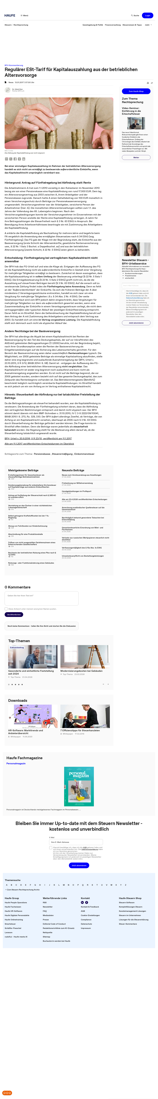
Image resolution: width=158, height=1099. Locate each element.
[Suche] (135, 15)
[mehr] (148, 25)
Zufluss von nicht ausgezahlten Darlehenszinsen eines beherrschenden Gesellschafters (31, 543)
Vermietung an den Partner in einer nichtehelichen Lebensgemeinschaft (30, 506)
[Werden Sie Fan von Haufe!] (86, 902)
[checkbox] (6, 608)
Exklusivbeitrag (17, 647)
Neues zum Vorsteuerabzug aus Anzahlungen (81, 475)
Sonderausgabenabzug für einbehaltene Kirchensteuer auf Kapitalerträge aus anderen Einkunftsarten (32, 486)
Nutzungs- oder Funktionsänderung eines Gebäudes (31, 563)
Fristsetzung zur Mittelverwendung (77, 483)
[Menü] (24, 15)
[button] (147, 15)
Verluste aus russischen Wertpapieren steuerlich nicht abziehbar (85, 539)
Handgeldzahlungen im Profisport (76, 491)
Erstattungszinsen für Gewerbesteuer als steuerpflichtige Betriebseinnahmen (26, 476)
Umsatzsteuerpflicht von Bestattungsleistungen (83, 556)
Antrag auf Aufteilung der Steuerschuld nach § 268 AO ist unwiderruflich (32, 496)
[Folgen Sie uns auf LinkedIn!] (82, 902)
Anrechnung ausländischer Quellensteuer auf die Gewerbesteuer (83, 508)
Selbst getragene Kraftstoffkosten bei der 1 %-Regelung (28, 517)
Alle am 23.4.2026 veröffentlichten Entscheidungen (84, 499)
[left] (103, 684)
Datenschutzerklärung (134, 298)
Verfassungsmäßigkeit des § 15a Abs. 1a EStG (82, 548)
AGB (130, 293)
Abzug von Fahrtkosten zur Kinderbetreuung (27, 526)
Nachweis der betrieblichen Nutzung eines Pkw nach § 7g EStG (32, 554)
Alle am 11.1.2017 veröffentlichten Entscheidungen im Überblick (39, 443)
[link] (8, 24)
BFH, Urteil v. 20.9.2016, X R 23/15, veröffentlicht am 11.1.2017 (38, 438)
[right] (108, 684)
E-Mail (51, 837)
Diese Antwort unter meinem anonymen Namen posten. (32, 609)
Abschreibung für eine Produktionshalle (25, 534)
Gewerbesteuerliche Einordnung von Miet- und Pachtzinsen (82, 528)
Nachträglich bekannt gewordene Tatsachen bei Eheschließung (83, 518)
